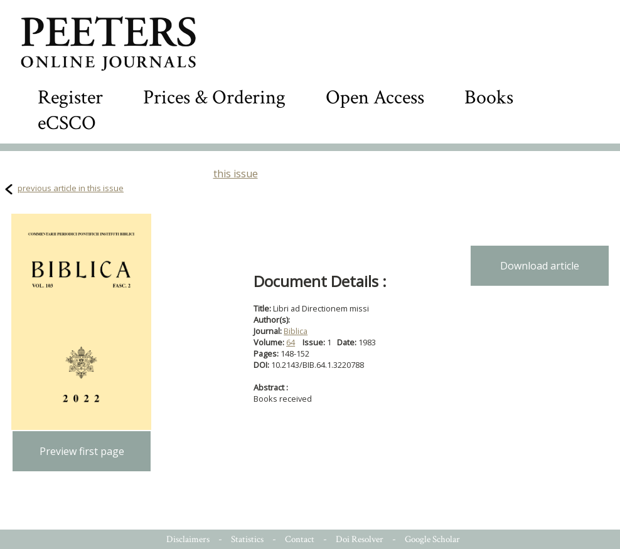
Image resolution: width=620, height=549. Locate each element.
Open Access (375, 97)
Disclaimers (188, 539)
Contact (299, 539)
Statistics (247, 539)
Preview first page (82, 451)
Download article (539, 266)
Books (488, 97)
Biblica (295, 331)
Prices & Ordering (214, 97)
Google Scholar (432, 539)
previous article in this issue (71, 188)
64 (290, 342)
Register (70, 97)
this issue (235, 173)
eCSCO (67, 123)
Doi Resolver (359, 539)
